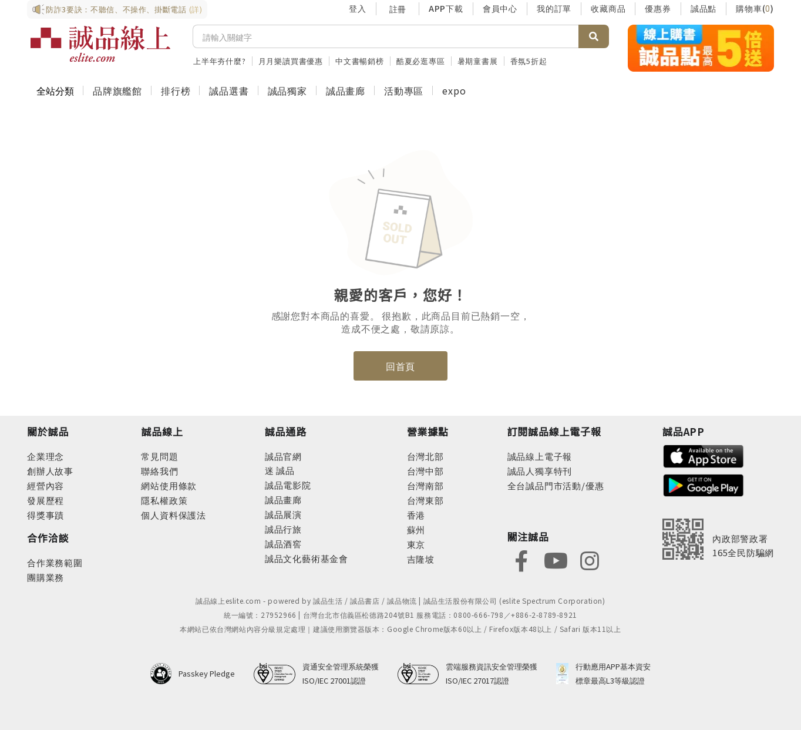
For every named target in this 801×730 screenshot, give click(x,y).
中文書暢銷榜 (359, 60)
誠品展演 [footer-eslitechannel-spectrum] (283, 514)
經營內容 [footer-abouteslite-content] (45, 485)
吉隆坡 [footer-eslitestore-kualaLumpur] (421, 559)
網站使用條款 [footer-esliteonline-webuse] (169, 485)
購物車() (755, 8)
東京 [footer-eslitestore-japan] (416, 544)
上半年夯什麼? (219, 60)
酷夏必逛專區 (420, 60)
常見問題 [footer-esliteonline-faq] (159, 456)
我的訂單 (554, 8)
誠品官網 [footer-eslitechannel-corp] (283, 456)
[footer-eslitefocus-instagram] (589, 559)
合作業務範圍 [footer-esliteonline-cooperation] (55, 562)
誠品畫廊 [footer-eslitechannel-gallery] (283, 499)
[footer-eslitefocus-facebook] (521, 559)
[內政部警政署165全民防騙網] (718, 539)
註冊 (397, 9)
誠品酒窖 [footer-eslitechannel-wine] (283, 543)
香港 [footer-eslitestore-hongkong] (416, 515)
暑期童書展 (477, 60)
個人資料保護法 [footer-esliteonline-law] (173, 515)
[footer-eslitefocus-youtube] (555, 559)
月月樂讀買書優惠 (290, 60)
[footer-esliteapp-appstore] (703, 455)
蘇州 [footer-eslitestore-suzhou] (416, 529)
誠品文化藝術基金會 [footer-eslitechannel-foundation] (306, 558)
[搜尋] (386, 36)
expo (454, 90)
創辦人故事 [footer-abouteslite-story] (50, 471)
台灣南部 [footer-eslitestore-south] (425, 485)
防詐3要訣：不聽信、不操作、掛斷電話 (117, 9)
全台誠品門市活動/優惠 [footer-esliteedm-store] (555, 485)
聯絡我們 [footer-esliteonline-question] (159, 471)
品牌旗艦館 (117, 90)
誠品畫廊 (345, 90)
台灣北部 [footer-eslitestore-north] (425, 456)
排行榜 (175, 90)
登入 (357, 8)
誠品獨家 (287, 90)
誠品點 (703, 8)
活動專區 (403, 90)
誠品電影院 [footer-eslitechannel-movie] (288, 485)
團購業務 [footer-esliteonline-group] (45, 577)
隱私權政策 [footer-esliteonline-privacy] (164, 500)
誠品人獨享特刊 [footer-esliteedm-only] (540, 471)
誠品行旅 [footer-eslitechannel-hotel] (283, 529)
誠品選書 (228, 90)
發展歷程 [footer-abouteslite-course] (45, 500)
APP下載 (446, 8)
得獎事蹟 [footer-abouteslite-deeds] (45, 515)
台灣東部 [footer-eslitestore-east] (425, 500)
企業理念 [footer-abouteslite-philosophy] (45, 456)
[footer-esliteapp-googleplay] (703, 484)
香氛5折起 (528, 60)
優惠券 (658, 8)
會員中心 (500, 8)
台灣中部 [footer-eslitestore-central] (425, 471)
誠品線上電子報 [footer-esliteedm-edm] (540, 456)
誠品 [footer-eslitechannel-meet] (284, 470)
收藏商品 (608, 8)
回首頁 (400, 366)
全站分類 (55, 90)
